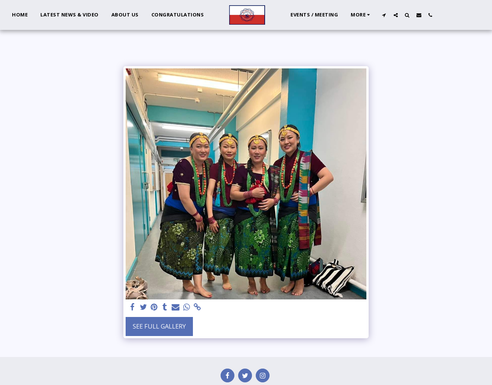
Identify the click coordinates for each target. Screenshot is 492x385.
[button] (384, 15)
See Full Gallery (159, 326)
